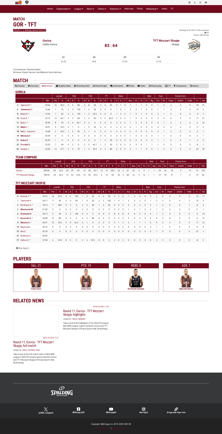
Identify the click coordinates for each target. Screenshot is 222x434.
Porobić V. (25, 144)
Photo (140, 8)
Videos (24, 350)
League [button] (77, 8)
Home (50, 8)
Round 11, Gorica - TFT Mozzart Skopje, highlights (83, 313)
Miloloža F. (26, 136)
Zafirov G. (25, 240)
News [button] (89, 8)
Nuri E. (23, 231)
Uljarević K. (25, 105)
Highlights (81, 319)
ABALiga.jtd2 (78, 410)
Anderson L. (26, 236)
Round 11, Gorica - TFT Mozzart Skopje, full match (33, 344)
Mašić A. (24, 114)
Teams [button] (101, 8)
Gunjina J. (25, 149)
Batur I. (24, 123)
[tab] (19, 85)
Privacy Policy (104, 428)
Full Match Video (34, 350)
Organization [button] (62, 8)
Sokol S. (24, 140)
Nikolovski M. (27, 209)
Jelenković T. (27, 109)
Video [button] (164, 8)
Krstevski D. (26, 214)
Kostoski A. (26, 218)
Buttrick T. (25, 196)
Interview (129, 8)
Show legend (22, 248)
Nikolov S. (25, 222)
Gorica (47, 40)
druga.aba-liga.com (176, 410)
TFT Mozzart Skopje (166, 40)
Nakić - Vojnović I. (28, 131)
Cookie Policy (118, 428)
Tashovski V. (26, 201)
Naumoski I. (26, 227)
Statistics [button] (114, 8)
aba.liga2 (143, 410)
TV (172, 8)
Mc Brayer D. (26, 205)
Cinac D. (24, 118)
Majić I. (24, 127)
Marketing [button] (151, 8)
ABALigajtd (111, 410)
